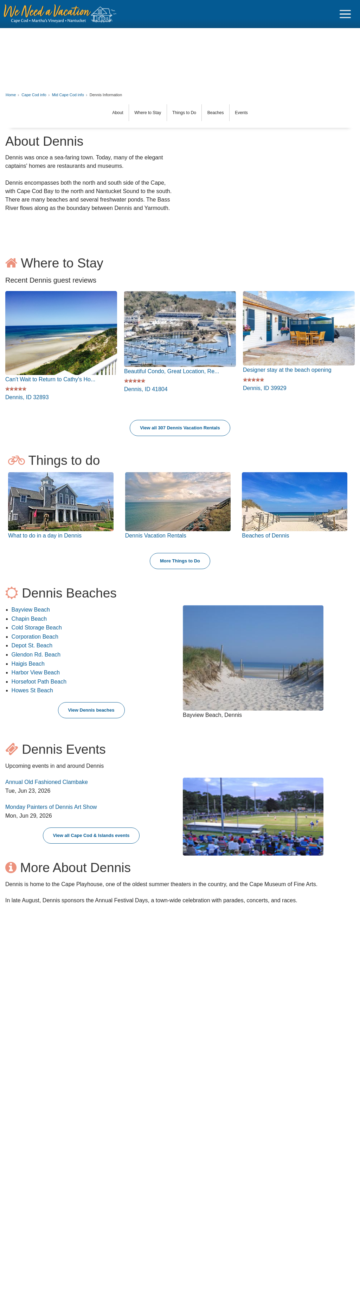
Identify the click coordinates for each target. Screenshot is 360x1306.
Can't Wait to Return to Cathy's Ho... (50, 379)
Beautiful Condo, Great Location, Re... (171, 371)
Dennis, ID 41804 (146, 389)
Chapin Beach (29, 623)
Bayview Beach (31, 614)
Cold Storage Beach (37, 632)
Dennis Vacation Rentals (155, 540)
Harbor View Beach (36, 677)
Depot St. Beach (32, 650)
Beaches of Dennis (265, 540)
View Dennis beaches (91, 714)
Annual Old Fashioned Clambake (46, 786)
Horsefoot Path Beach (39, 686)
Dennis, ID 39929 (265, 388)
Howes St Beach (32, 695)
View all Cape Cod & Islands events (91, 839)
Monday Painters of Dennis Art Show (51, 811)
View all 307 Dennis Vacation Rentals (180, 432)
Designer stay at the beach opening (287, 370)
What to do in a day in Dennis (45, 540)
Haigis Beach (28, 668)
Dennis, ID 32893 (27, 397)
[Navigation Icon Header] (345, 14)
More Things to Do (180, 565)
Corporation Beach (35, 641)
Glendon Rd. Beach (36, 659)
